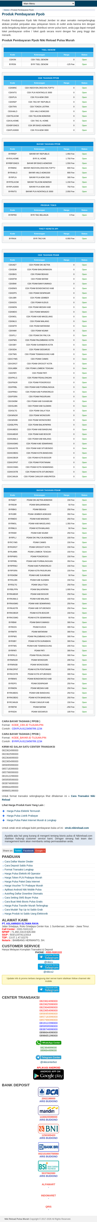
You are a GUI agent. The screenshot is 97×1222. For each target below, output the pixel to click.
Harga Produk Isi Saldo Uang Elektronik (26, 913)
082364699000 (48, 1047)
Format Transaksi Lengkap (19, 869)
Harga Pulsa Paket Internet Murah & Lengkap (31, 820)
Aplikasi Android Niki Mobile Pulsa (23, 889)
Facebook (28, 850)
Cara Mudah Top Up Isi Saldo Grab (24, 909)
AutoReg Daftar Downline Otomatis (24, 893)
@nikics (49, 960)
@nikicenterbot (48, 1060)
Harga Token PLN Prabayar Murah (23, 877)
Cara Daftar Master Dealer (19, 861)
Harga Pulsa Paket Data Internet (22, 881)
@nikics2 (49, 970)
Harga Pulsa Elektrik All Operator (22, 873)
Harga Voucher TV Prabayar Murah (24, 885)
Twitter (18, 850)
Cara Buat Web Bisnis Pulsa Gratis (24, 901)
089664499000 (48, 1050)
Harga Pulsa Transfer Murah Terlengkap (26, 905)
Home (6, 10)
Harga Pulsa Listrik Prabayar (22, 815)
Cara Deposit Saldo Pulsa (19, 865)
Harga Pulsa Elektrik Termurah (23, 811)
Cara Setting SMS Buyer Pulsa (21, 897)
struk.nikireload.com (77, 828)
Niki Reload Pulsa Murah (17, 1219)
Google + (40, 850)
